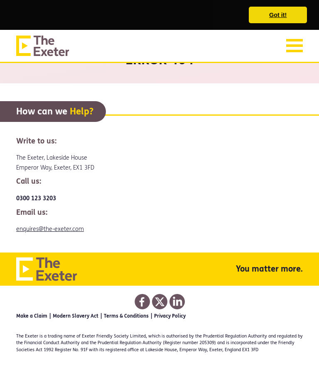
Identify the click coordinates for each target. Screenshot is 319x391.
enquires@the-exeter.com (50, 229)
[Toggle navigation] (294, 45)
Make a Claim (31, 316)
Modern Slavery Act (75, 316)
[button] (13, 15)
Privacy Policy (170, 316)
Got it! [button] (278, 15)
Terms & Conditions (126, 316)
